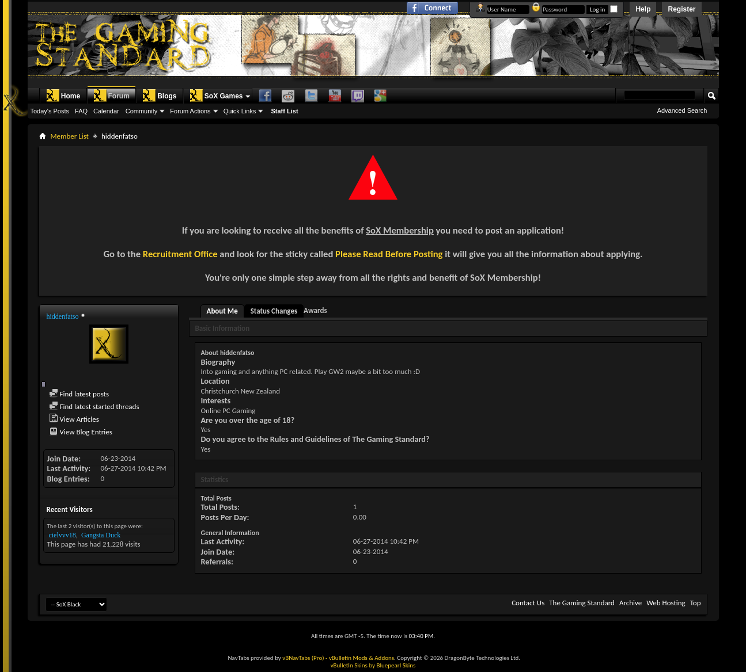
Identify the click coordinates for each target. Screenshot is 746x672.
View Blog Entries (80, 431)
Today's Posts (50, 111)
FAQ (81, 111)
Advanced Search (682, 110)
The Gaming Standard (582, 602)
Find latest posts (79, 394)
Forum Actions (190, 111)
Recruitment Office (180, 253)
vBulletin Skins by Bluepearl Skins (373, 665)
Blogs (159, 95)
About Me (222, 311)
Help (642, 9)
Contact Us (528, 602)
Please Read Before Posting (388, 253)
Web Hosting (665, 602)
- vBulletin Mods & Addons (359, 658)
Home (63, 95)
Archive (630, 602)
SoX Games (216, 95)
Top (695, 602)
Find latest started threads (94, 406)
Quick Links (240, 111)
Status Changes (274, 311)
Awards (315, 310)
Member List (70, 136)
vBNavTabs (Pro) (303, 658)
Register (681, 9)
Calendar (106, 111)
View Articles (74, 419)
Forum (111, 95)
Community (142, 111)
